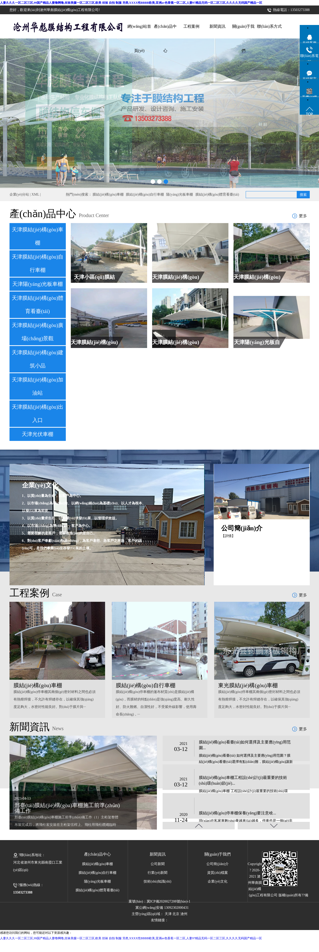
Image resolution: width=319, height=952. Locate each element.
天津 (168, 914)
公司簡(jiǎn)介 (217, 864)
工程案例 (191, 26)
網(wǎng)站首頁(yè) (139, 31)
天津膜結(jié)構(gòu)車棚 (37, 236)
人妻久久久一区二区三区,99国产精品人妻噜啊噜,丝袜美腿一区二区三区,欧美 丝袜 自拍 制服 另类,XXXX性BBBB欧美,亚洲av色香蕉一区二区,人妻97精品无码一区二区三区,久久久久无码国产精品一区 (131, 2)
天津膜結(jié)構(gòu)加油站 (37, 386)
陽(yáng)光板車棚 (179, 194)
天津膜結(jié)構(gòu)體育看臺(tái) (37, 304)
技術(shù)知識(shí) (157, 881)
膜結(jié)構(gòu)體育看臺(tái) (217, 194)
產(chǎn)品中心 (165, 31)
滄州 (183, 914)
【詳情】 (228, 536)
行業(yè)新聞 (157, 873)
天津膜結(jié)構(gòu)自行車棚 (37, 263)
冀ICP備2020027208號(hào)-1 (168, 901)
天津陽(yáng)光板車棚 (37, 284)
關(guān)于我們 (243, 31)
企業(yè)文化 (217, 881)
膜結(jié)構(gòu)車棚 (108, 194)
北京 (175, 914)
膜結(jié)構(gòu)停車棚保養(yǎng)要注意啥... (237, 813)
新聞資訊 (217, 26)
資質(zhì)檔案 (217, 873)
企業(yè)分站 (19, 194)
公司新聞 (158, 864)
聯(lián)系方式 (269, 26)
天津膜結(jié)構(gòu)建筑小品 (37, 359)
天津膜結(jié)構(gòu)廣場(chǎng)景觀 (37, 331)
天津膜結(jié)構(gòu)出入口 (37, 413)
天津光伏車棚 (37, 434)
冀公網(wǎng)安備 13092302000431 (162, 908)
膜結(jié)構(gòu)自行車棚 (145, 194)
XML (35, 194)
